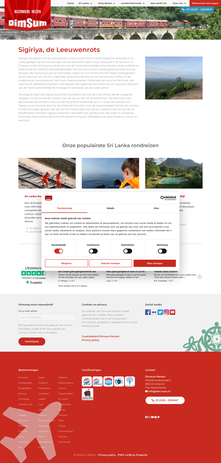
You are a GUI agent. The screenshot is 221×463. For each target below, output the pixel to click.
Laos (40, 404)
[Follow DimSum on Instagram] (167, 312)
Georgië (22, 431)
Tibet (61, 420)
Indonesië (23, 442)
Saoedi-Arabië (65, 393)
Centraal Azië (25, 404)
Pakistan (62, 377)
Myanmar (43, 431)
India (21, 436)
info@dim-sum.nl (157, 391)
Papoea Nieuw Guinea (66, 385)
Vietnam (62, 436)
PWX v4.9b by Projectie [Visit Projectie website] (132, 454)
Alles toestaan (155, 263)
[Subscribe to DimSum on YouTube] (172, 312)
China (21, 409)
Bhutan (22, 393)
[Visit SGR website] (87, 380)
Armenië (23, 377)
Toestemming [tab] (64, 208)
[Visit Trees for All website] (130, 380)
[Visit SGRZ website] (98, 380)
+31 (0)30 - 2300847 (197, 9)
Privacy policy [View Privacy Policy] (107, 454)
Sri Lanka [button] (85, 3)
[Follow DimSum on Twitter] (160, 312)
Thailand (62, 415)
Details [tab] (110, 208)
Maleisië (42, 415)
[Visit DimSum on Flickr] (155, 417)
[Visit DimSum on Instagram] (149, 417)
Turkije (61, 425)
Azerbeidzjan (25, 382)
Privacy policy (90, 340)
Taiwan (62, 409)
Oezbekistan (45, 442)
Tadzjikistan (64, 404)
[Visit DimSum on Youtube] (152, 417)
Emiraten (23, 420)
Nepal (41, 436)
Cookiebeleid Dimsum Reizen (100, 336)
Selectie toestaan (110, 263)
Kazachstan (44, 388)
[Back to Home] (28, 15)
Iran (20, 447)
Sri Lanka (63, 399)
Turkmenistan (65, 431)
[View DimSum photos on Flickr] (154, 312)
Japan (41, 377)
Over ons (179, 3)
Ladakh (42, 399)
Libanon (42, 409)
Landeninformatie (132, 3)
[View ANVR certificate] (108, 380)
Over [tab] (156, 208)
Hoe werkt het (159, 3)
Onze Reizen (106, 3)
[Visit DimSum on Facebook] (148, 312)
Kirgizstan (43, 393)
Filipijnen (23, 425)
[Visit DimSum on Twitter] (158, 417)
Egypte (22, 415)
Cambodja (23, 399)
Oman (41, 447)
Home (70, 3)
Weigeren (66, 263)
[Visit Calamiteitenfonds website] (119, 380)
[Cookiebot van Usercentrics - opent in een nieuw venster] (162, 198)
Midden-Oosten (46, 420)
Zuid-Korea (64, 442)
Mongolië (43, 425)
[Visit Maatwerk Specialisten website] (87, 393)
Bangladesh (24, 388)
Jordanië (43, 382)
